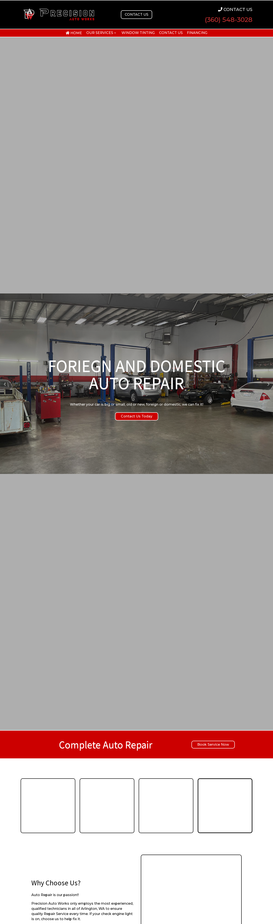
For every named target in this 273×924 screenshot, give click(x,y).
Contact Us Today (136, 416)
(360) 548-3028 (228, 19)
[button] (5, 383)
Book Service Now (213, 744)
